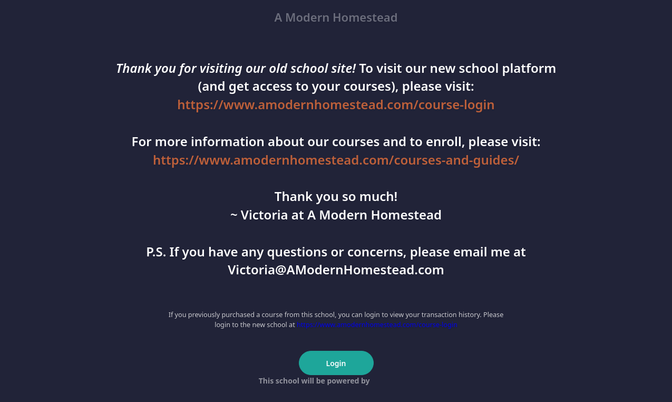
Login (336, 363)
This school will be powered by (336, 381)
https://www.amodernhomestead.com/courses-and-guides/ (336, 159)
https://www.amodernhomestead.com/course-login (335, 104)
